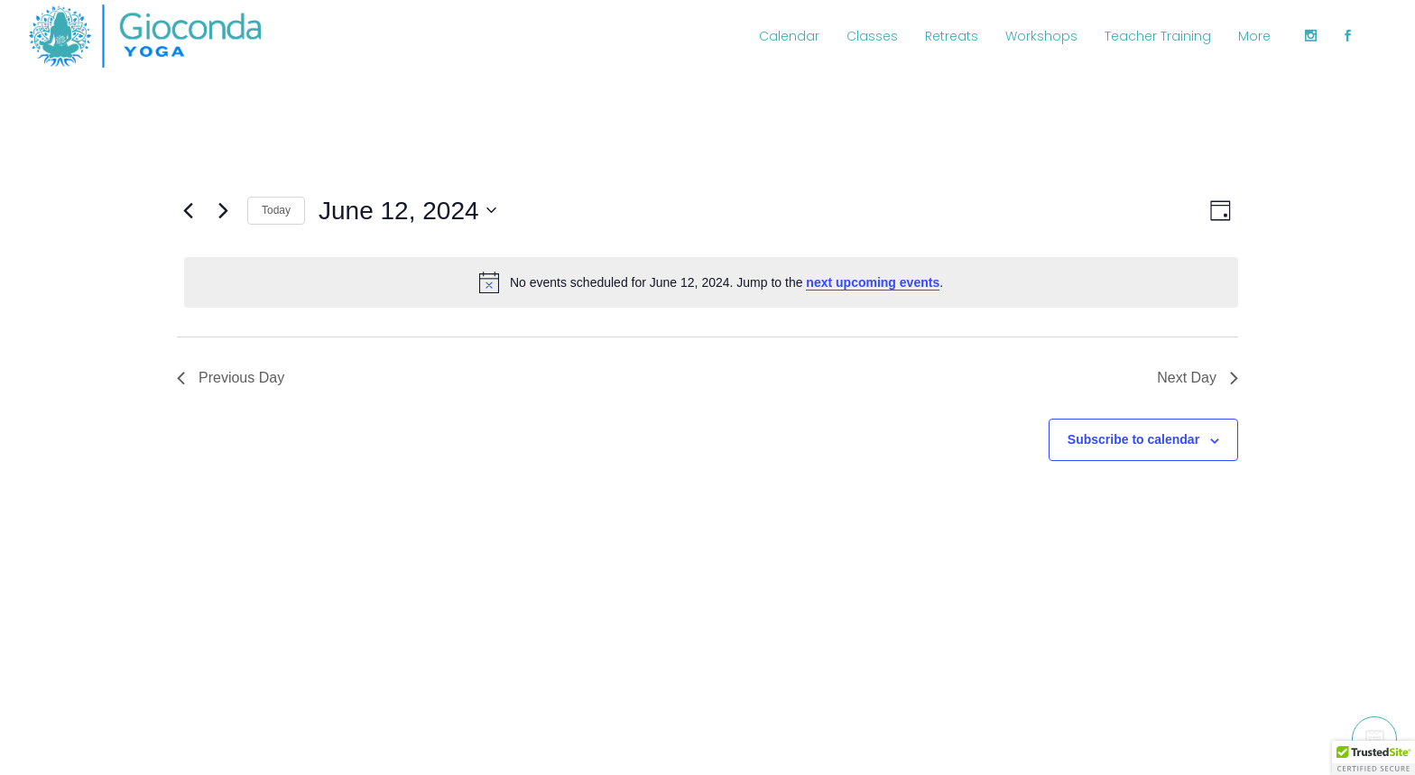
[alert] (711, 282)
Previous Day (230, 377)
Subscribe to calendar (1133, 439)
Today (276, 210)
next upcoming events (872, 282)
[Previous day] (188, 210)
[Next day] (223, 210)
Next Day (1197, 377)
